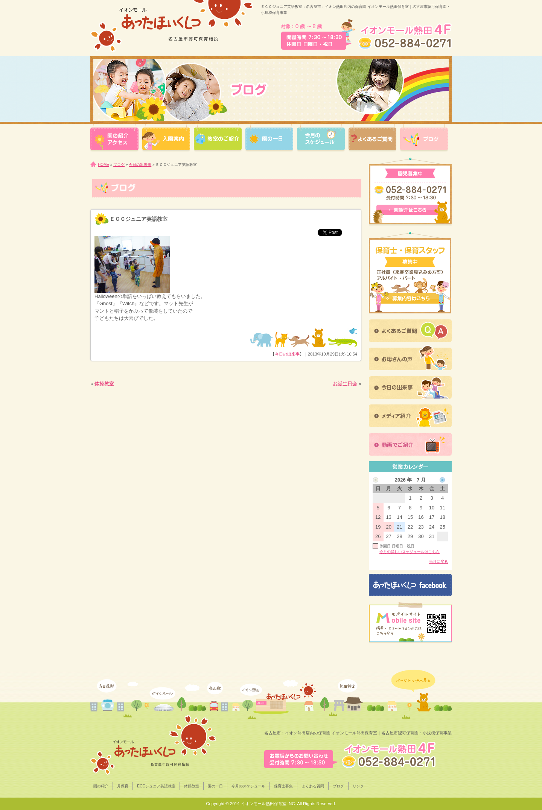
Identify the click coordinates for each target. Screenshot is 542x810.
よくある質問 (312, 786)
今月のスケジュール (248, 786)
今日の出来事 (140, 165)
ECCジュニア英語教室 (156, 786)
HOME (103, 165)
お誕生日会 (345, 383)
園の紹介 (100, 786)
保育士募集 (283, 786)
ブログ (119, 165)
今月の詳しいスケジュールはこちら (409, 552)
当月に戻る (438, 561)
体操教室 (104, 383)
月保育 (122, 786)
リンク (358, 786)
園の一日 (215, 786)
